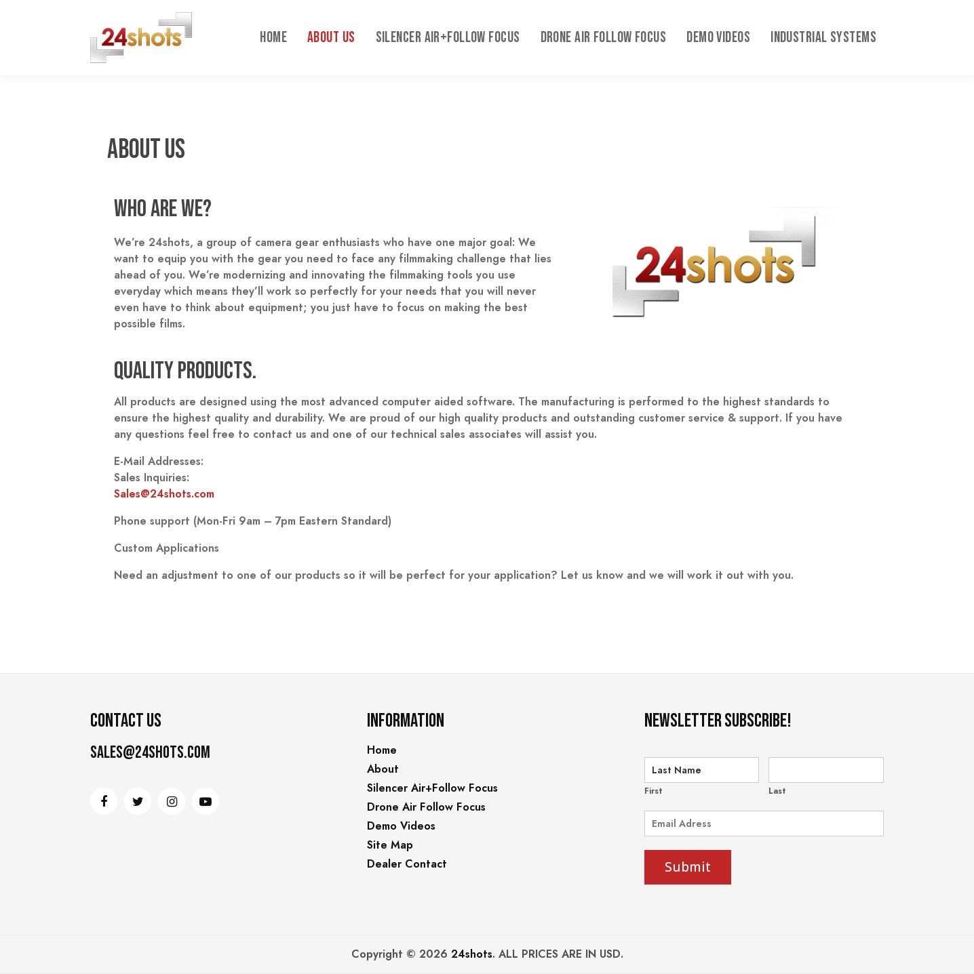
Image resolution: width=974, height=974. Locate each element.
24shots (471, 954)
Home (273, 37)
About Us (331, 37)
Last (777, 791)
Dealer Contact (407, 864)
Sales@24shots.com (164, 494)
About (383, 769)
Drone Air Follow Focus (604, 37)
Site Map (390, 845)
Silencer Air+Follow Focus (448, 37)
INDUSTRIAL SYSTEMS (823, 37)
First (653, 791)
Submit (688, 866)
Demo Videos (718, 37)
